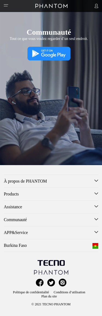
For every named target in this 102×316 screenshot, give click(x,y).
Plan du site (49, 296)
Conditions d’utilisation (69, 292)
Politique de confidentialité (31, 292)
